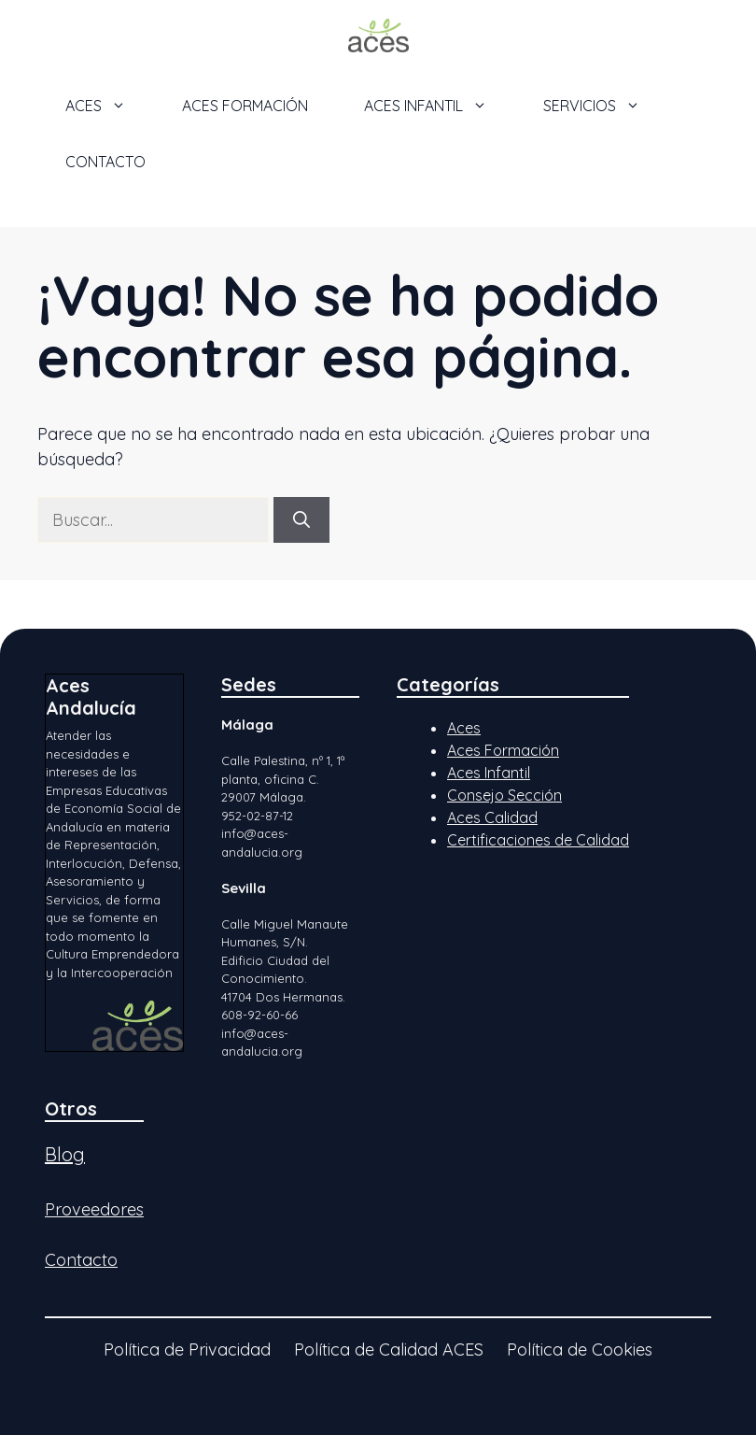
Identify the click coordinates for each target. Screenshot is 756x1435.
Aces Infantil (488, 772)
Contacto (105, 161)
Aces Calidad (492, 817)
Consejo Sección (504, 795)
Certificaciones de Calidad (538, 840)
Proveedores (94, 1209)
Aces (464, 727)
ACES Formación (245, 105)
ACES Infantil (439, 106)
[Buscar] (301, 520)
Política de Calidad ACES (388, 1349)
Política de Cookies (579, 1349)
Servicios (605, 106)
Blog (65, 1154)
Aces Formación (503, 750)
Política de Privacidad (187, 1349)
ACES (109, 106)
